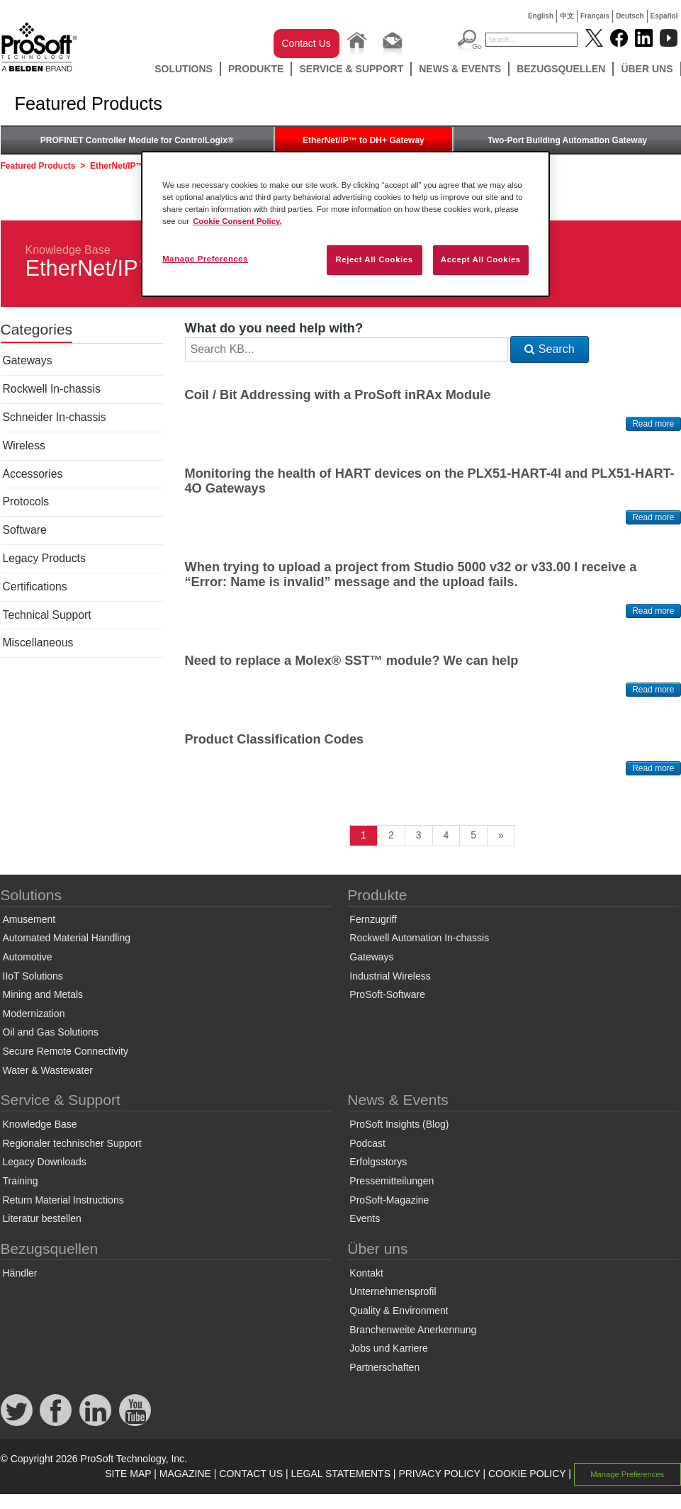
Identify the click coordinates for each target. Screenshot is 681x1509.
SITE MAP (128, 1473)
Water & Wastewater (48, 1070)
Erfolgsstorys (378, 1161)
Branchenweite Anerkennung (412, 1329)
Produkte (256, 68)
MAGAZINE (185, 1473)
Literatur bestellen (42, 1218)
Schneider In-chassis (54, 417)
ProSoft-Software (387, 994)
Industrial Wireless (389, 976)
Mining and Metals (43, 994)
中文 (567, 16)
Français (594, 16)
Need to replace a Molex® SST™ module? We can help (352, 660)
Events (364, 1218)
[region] (345, 224)
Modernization (34, 1013)
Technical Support (47, 615)
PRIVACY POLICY (439, 1473)
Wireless (24, 445)
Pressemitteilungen (391, 1181)
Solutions (183, 68)
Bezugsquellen (561, 68)
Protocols (26, 501)
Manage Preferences (627, 1474)
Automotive (27, 957)
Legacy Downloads (44, 1161)
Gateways (27, 360)
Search (549, 349)
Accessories (33, 474)
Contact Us (306, 43)
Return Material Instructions (63, 1200)
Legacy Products (44, 558)
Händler (20, 1273)
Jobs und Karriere (388, 1348)
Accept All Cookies (481, 259)
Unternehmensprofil (392, 1291)
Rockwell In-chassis (52, 389)
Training (20, 1181)
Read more (653, 424)
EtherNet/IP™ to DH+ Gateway (363, 140)
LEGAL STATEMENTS (340, 1473)
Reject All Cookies (373, 259)
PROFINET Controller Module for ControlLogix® (137, 140)
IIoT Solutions (33, 976)
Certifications (35, 586)
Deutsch (629, 16)
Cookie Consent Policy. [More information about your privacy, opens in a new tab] (237, 221)
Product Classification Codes (274, 739)
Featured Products (38, 166)
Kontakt (366, 1273)
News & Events (460, 68)
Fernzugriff (373, 919)
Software (25, 530)
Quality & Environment (398, 1310)
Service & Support (351, 68)
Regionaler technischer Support (72, 1143)
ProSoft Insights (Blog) (399, 1124)
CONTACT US (251, 1473)
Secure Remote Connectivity (65, 1051)
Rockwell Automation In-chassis (419, 937)
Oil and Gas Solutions (51, 1032)
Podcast (367, 1143)
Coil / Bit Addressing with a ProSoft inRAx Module (338, 395)
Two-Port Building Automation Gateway (567, 140)
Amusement (29, 919)
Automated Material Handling (67, 937)
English (540, 16)
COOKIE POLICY (526, 1473)
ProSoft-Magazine (389, 1200)
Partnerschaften (384, 1367)
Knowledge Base (68, 250)
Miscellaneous (38, 642)
